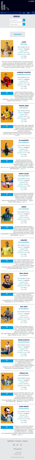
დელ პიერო (23, 306)
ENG (5, 12)
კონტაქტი (25, 438)
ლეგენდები (27, 49)
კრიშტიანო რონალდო (24, 72)
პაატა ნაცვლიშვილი (23, 175)
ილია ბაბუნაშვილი (23, 142)
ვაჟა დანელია (24, 275)
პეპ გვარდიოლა (24, 140)
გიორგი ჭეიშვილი (24, 308)
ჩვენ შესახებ (10, 438)
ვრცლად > (28, 67)
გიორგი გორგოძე (24, 408)
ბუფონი (23, 206)
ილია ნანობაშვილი (23, 242)
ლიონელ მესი (23, 373)
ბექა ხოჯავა (23, 44)
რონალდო (23, 240)
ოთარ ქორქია (23, 273)
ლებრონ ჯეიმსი (24, 105)
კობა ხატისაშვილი (23, 209)
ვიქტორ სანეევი (24, 173)
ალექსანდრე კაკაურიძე (23, 74)
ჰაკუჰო (24, 42)
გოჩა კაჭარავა (24, 107)
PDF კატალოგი (18, 446)
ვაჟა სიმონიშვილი (23, 375)
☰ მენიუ (31, 1)
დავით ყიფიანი (23, 406)
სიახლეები (18, 438)
